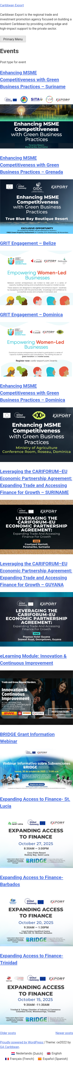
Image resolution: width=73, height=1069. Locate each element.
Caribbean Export (12, 5)
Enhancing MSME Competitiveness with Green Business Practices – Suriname (32, 79)
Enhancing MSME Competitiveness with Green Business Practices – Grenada (31, 165)
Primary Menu (13, 39)
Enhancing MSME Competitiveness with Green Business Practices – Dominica (32, 393)
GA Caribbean (9, 1047)
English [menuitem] (57, 1053)
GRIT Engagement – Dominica (31, 314)
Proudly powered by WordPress (22, 1042)
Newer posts (64, 1033)
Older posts (8, 1033)
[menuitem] (27, 1053)
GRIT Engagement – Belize (28, 243)
